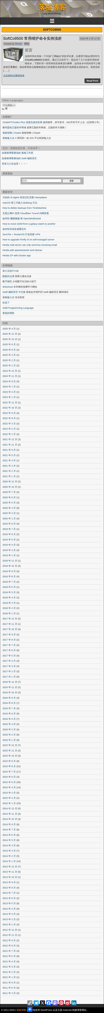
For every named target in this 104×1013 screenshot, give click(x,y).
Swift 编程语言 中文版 (14, 292)
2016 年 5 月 (9, 719)
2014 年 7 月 (9, 829)
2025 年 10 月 (10, 339)
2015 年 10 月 (10, 755)
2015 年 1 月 (9, 803)
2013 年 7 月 (9, 892)
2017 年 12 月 (10, 618)
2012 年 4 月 (9, 961)
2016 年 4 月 (9, 724)
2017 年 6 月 (9, 650)
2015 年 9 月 (9, 761)
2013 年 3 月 (9, 914)
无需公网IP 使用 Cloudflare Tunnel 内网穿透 (26, 213)
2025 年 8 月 (9, 349)
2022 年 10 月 (10, 407)
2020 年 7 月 (9, 492)
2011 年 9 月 (9, 982)
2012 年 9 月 (9, 940)
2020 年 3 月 (9, 513)
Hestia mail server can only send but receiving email (30, 245)
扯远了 (6, 302)
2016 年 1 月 (9, 740)
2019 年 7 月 (9, 529)
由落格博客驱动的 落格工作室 (17, 152)
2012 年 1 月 (9, 977)
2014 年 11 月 (10, 813)
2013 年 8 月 (9, 887)
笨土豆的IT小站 (11, 271)
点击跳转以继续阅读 (13, 75)
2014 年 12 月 (10, 808)
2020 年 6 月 (9, 497)
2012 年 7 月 (9, 951)
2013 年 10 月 (10, 877)
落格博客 (52, 7)
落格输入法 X (10, 138)
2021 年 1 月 (9, 476)
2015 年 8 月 (9, 766)
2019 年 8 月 (9, 523)
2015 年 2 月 (9, 798)
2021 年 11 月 (10, 444)
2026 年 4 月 (9, 328)
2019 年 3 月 (9, 550)
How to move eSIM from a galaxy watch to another (29, 223)
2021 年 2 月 (9, 471)
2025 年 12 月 (10, 333)
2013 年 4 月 (9, 908)
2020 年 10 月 (10, 486)
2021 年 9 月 (9, 449)
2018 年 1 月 (9, 613)
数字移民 (7, 281)
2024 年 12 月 (10, 370)
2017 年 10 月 (10, 629)
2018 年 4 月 (9, 597)
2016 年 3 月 (9, 729)
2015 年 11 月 (10, 750)
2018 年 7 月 (9, 581)
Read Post (92, 80)
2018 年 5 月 (9, 592)
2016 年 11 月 (10, 687)
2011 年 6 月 (9, 987)
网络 (26, 43)
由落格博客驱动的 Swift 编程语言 (19, 158)
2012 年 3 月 (9, 966)
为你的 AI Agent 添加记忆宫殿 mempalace (25, 197)
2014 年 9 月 (9, 824)
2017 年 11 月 (10, 624)
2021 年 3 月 (9, 465)
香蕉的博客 (8, 313)
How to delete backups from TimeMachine (24, 208)
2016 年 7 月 (9, 708)
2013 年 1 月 (9, 924)
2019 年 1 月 (9, 555)
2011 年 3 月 (9, 993)
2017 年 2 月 (9, 671)
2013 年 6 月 (9, 898)
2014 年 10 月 (10, 819)
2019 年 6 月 (9, 534)
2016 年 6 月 (9, 713)
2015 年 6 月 (9, 776)
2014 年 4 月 (9, 845)
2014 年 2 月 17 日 (90, 38)
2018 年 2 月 (9, 608)
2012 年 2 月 (9, 972)
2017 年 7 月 (9, 645)
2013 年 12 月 (10, 866)
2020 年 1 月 (9, 518)
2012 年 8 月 (9, 945)
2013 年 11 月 (10, 871)
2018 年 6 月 (9, 587)
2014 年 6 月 (9, 835)
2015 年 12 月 (10, 745)
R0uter (18, 43)
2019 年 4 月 (9, 544)
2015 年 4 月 (9, 787)
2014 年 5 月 (9, 840)
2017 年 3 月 (9, 666)
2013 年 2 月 (9, 919)
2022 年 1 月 (9, 434)
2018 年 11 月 (10, 560)
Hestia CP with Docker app (17, 255)
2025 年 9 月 (9, 344)
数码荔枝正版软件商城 (14, 127)
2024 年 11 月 (10, 376)
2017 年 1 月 (9, 676)
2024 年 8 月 (9, 381)
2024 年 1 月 (9, 386)
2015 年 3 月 (9, 792)
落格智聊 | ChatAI (12, 132)
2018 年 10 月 (10, 566)
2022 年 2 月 (9, 428)
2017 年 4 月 (9, 660)
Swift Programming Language (18, 307)
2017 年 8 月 (9, 639)
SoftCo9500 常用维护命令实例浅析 (32, 38)
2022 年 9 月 (9, 413)
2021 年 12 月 (10, 439)
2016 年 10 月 (10, 692)
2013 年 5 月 (9, 903)
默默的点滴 (8, 276)
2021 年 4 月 (9, 460)
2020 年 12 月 (10, 481)
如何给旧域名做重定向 (14, 229)
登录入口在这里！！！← (15, 163)
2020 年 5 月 (9, 502)
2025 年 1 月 (9, 365)
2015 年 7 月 (9, 771)
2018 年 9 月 (9, 571)
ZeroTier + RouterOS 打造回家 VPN (21, 234)
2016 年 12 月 (10, 682)
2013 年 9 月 (9, 882)
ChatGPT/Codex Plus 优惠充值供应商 (22, 122)
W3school (8, 286)
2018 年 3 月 (9, 603)
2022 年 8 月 (9, 418)
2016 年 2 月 (9, 734)
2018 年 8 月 (9, 576)
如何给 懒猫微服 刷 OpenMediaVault (22, 218)
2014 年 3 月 (9, 850)
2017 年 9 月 (9, 634)
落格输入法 (8, 297)
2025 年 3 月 (9, 355)
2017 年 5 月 (9, 655)
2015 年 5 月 (9, 782)
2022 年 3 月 (9, 423)
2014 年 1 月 (9, 861)
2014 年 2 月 (9, 856)
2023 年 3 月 (9, 392)
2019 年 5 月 (9, 539)
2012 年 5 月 (9, 956)
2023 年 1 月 (9, 397)
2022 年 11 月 (10, 402)
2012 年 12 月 (10, 929)
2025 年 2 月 (9, 360)
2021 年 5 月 (9, 455)
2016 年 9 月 (9, 697)
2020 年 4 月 (9, 508)
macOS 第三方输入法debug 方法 (20, 202)
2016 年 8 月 (9, 703)
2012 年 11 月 (10, 935)
